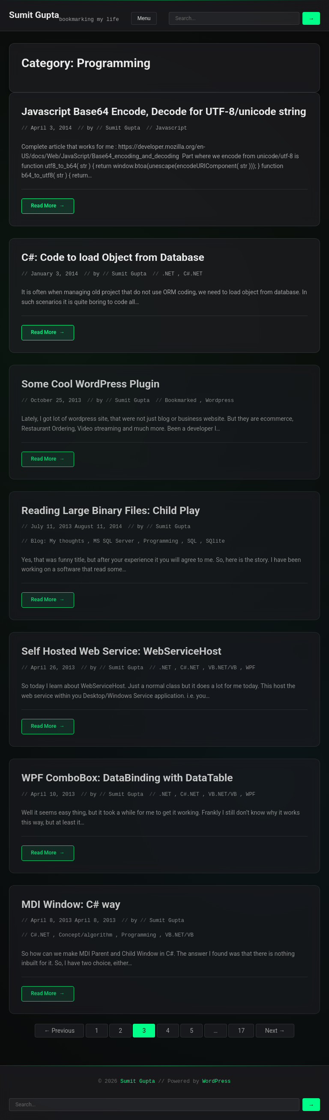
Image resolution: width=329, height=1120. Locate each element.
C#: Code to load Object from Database (112, 257)
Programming (161, 541)
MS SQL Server (114, 541)
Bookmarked (181, 401)
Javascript (171, 128)
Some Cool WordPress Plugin (90, 384)
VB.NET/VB (223, 668)
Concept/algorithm (85, 935)
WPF (250, 668)
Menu (144, 18)
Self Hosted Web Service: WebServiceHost (121, 651)
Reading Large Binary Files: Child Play (110, 510)
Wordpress (220, 401)
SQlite (215, 541)
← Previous (59, 1030)
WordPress (216, 1082)
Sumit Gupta (34, 15)
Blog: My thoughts (57, 541)
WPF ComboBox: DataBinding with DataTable (127, 777)
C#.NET (192, 274)
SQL (192, 541)
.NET (168, 274)
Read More (43, 206)
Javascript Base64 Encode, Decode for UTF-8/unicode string (163, 111)
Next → (275, 1030)
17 (241, 1030)
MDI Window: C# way (70, 904)
